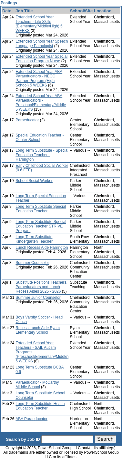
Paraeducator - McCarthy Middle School (37, 384)
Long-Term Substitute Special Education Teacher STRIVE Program (40, 226)
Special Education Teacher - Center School (39, 137)
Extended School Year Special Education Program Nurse (41, 58)
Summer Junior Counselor (37, 297)
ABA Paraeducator (31, 419)
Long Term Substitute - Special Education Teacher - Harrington (41, 155)
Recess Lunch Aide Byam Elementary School (37, 330)
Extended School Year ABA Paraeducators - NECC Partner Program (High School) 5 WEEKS (38, 78)
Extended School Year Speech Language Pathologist (41, 43)
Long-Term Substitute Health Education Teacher (40, 405)
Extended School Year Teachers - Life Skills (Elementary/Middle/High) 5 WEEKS (38, 24)
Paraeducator (27, 120)
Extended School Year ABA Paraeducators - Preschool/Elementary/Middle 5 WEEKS (40, 103)
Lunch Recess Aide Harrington (41, 247)
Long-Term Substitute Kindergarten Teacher (34, 239)
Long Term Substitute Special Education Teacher (40, 208)
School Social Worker (34, 180)
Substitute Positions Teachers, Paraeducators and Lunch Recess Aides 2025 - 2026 (41, 287)
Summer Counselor (32, 262)
